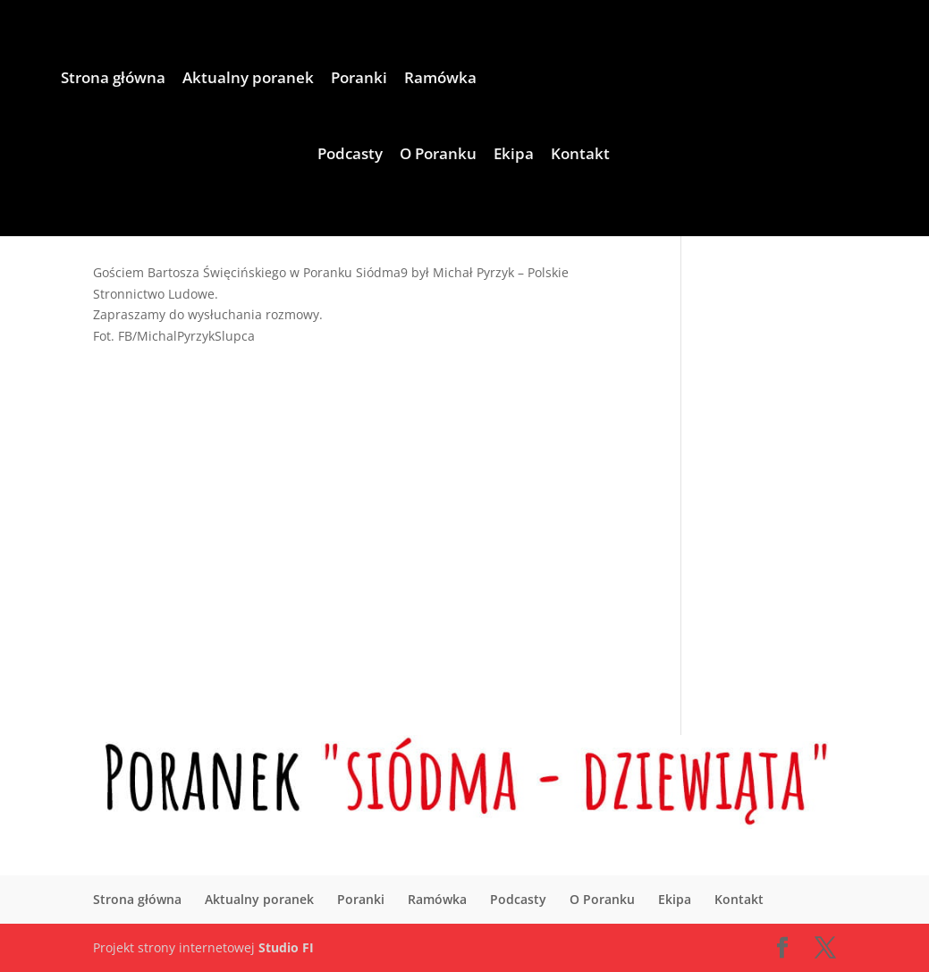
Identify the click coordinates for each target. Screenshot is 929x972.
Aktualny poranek (248, 80)
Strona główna (113, 80)
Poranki (359, 80)
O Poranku (438, 156)
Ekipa (514, 156)
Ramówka (440, 80)
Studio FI (286, 947)
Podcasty (350, 156)
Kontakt (580, 156)
